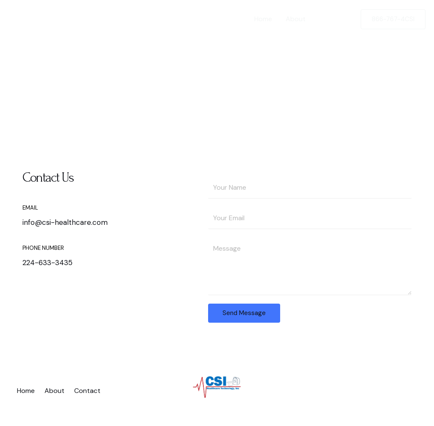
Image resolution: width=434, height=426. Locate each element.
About (296, 18)
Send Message (244, 313)
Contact (332, 18)
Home (263, 18)
